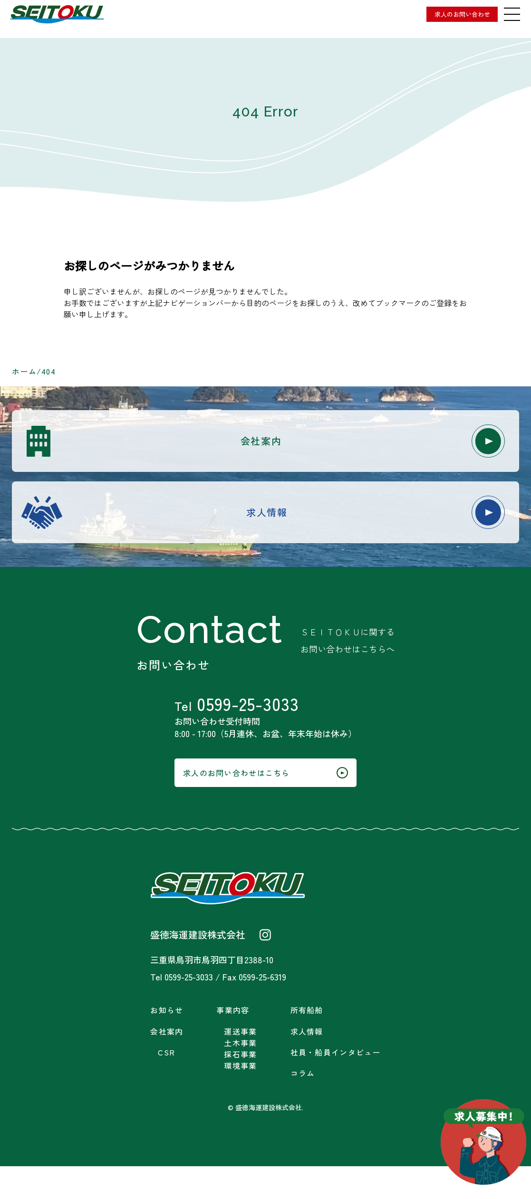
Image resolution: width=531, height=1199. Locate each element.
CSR (166, 1085)
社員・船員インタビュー (335, 1085)
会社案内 (328, 443)
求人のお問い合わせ (445, 14)
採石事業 (240, 1087)
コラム (302, 1106)
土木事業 (240, 1075)
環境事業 (240, 1098)
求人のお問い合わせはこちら (266, 801)
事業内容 (232, 1042)
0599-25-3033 (255, 720)
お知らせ (166, 1042)
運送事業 (240, 1064)
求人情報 (331, 519)
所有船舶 (306, 1042)
